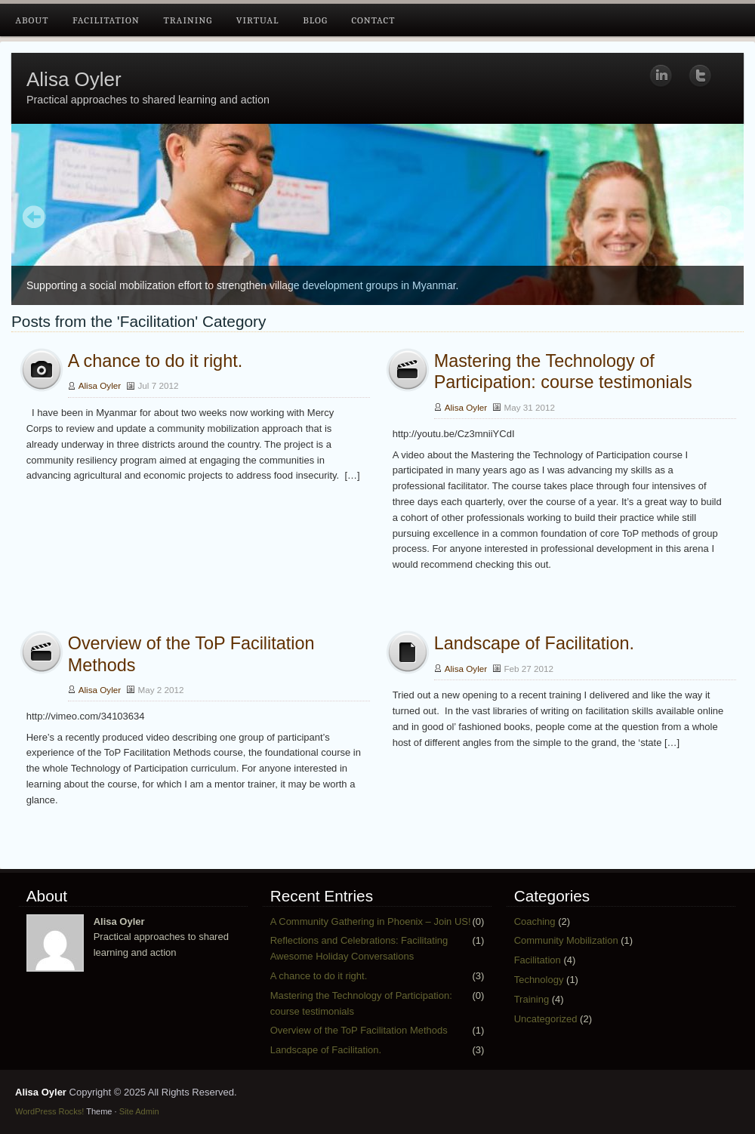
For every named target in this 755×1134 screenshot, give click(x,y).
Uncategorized (546, 1019)
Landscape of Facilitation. (534, 643)
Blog (315, 20)
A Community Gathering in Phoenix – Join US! (370, 921)
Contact (373, 20)
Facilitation (106, 20)
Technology (539, 979)
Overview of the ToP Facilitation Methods (359, 1030)
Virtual (257, 20)
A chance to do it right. (155, 361)
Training (187, 20)
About (31, 20)
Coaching (535, 921)
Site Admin (139, 1111)
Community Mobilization (566, 940)
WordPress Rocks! (49, 1111)
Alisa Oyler (74, 79)
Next (720, 218)
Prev (34, 218)
